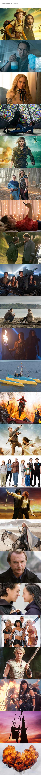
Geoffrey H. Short (10, 4)
